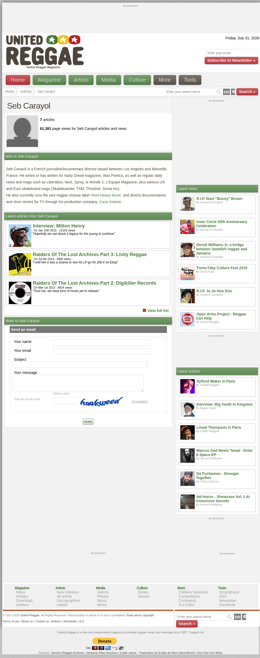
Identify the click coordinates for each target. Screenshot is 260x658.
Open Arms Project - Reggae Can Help (221, 316)
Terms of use (11, 621)
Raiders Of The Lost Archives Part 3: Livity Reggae (90, 254)
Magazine (49, 80)
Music (102, 600)
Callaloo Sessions (193, 592)
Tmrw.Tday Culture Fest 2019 (222, 268)
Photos (103, 596)
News (20, 592)
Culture (137, 80)
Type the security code (27, 399)
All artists (64, 596)
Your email (22, 350)
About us (27, 621)
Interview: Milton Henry (59, 226)
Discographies (68, 600)
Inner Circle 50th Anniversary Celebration (221, 224)
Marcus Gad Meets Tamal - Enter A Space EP (224, 452)
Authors (26, 91)
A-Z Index (187, 605)
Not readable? (140, 401)
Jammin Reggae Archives (67, 652)
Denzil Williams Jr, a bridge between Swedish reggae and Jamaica (221, 249)
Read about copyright (140, 615)
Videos (103, 592)
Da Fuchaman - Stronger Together (217, 475)
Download (24, 600)
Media (108, 80)
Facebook (227, 605)
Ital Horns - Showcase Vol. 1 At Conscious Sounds (223, 499)
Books (143, 592)
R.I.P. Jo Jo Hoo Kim (214, 291)
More (165, 80)
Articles (22, 596)
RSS (223, 596)
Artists (81, 80)
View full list (158, 311)
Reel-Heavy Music (106, 195)
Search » (247, 91)
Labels (62, 605)
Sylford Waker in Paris (216, 381)
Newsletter (228, 600)
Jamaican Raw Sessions (102, 652)
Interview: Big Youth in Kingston (225, 404)
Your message (25, 372)
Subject (20, 359)
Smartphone (229, 592)
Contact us (42, 621)
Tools (190, 80)
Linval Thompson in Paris (219, 427)
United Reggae (29, 615)
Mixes (102, 605)
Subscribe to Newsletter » (231, 60)
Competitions (189, 596)
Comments (188, 600)
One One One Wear (210, 652)
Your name (22, 341)
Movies (144, 596)
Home (18, 80)
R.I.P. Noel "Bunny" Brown (220, 199)
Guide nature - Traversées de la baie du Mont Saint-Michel (157, 652)
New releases (68, 592)
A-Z (81, 621)
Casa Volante (110, 202)
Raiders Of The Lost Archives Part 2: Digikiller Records (94, 283)
